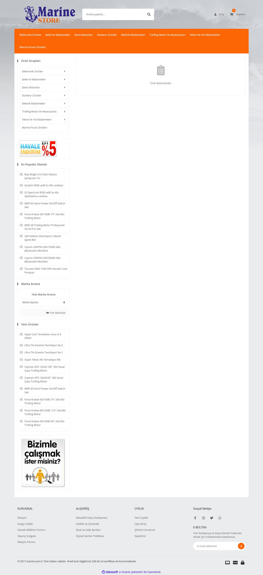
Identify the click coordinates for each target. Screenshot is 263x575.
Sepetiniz (140, 536)
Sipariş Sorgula (26, 536)
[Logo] (43, 14)
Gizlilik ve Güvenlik (87, 524)
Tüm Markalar (56, 313)
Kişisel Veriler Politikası (90, 536)
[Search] (112, 14)
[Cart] (238, 14)
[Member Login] (219, 14)
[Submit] (241, 546)
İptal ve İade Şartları (88, 530)
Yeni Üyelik (141, 517)
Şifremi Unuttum (145, 530)
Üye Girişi (140, 524)
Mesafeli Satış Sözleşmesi (91, 517)
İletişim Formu (26, 542)
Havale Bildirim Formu (31, 530)
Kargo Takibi (25, 524)
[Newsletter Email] (219, 546)
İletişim (22, 517)
